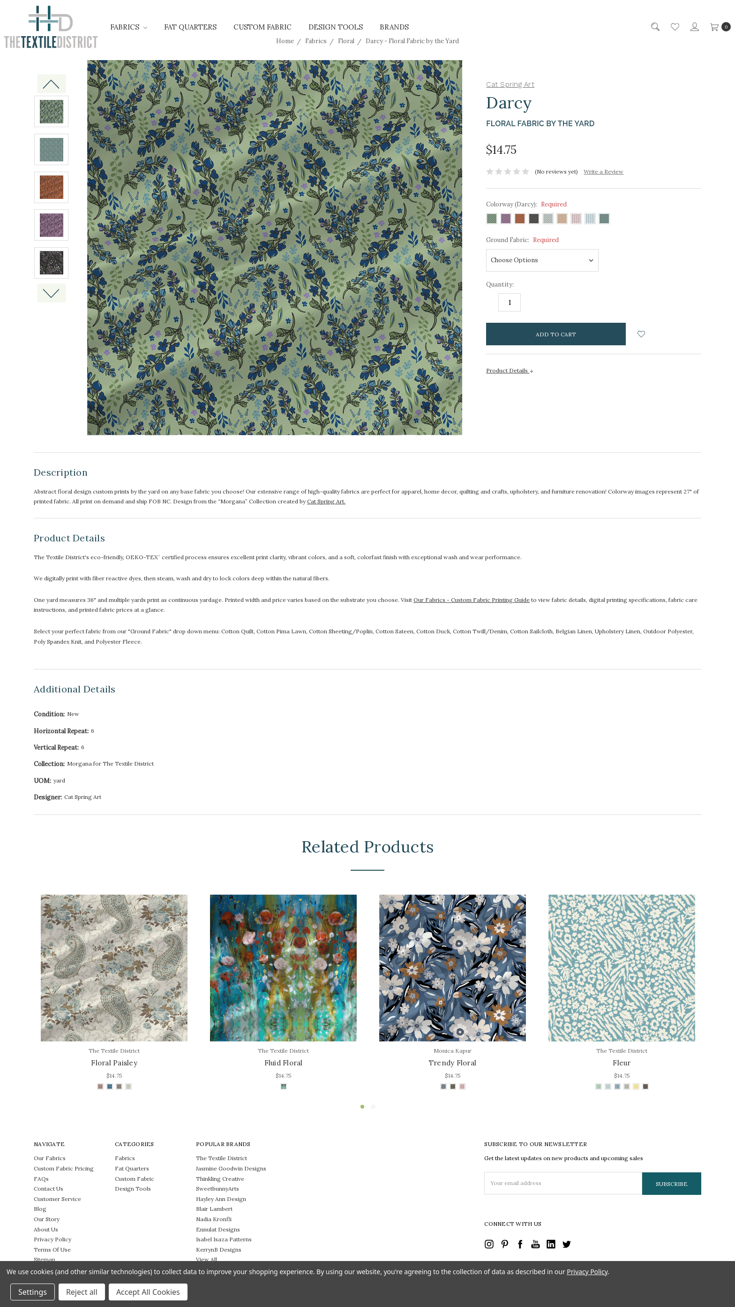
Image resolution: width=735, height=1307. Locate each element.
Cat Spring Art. (326, 501)
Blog (40, 1208)
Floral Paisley (114, 1062)
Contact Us (48, 1188)
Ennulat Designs (218, 1229)
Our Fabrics (50, 1158)
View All (206, 1259)
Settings (32, 1292)
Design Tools (335, 27)
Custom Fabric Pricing (64, 1168)
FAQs (41, 1178)
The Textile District (221, 1158)
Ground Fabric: (522, 240)
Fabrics (128, 27)
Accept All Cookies (148, 1292)
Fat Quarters (190, 27)
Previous (51, 83)
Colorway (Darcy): (526, 204)
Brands (394, 27)
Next (51, 293)
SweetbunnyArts (217, 1188)
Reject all (82, 1292)
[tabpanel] (114, 994)
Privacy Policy (52, 1239)
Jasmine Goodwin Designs (231, 1168)
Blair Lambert (214, 1208)
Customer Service (57, 1198)
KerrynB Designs (218, 1249)
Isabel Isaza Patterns (224, 1239)
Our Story (47, 1219)
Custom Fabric (262, 27)
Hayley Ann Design (221, 1198)
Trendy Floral (452, 1062)
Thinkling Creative (220, 1178)
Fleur (621, 1062)
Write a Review (603, 171)
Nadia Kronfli (214, 1219)
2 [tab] (373, 1107)
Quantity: (500, 285)
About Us (46, 1229)
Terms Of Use (52, 1249)
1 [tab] (362, 1107)
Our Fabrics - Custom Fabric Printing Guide (471, 599)
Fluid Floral (283, 1062)
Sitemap (44, 1259)
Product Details (510, 370)
